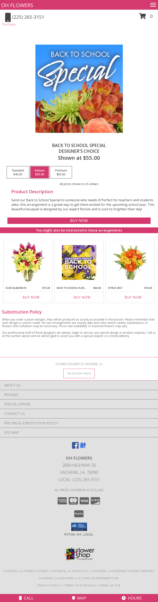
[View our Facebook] (75, 447)
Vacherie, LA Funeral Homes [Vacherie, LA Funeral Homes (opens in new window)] (25, 571)
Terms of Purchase (80, 585)
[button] (146, 17)
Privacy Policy (49, 585)
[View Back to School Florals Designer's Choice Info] (79, 262)
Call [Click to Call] (26, 598)
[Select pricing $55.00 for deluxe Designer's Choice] (39, 172)
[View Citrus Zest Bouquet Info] (130, 262)
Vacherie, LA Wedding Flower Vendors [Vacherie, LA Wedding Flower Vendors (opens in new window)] (123, 571)
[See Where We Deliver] (79, 373)
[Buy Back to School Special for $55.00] (79, 221)
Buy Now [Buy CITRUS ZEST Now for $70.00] (133, 297)
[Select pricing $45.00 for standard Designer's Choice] (18, 172)
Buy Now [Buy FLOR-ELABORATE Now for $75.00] (31, 297)
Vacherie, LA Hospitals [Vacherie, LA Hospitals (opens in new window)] (70, 571)
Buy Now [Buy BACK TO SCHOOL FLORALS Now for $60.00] (82, 297)
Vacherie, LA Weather (56, 578)
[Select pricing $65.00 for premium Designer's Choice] (61, 172)
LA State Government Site (98, 578)
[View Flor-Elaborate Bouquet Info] (28, 262)
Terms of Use (110, 585)
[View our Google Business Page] (82, 447)
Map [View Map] (79, 598)
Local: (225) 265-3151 (79, 479)
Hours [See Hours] (132, 598)
